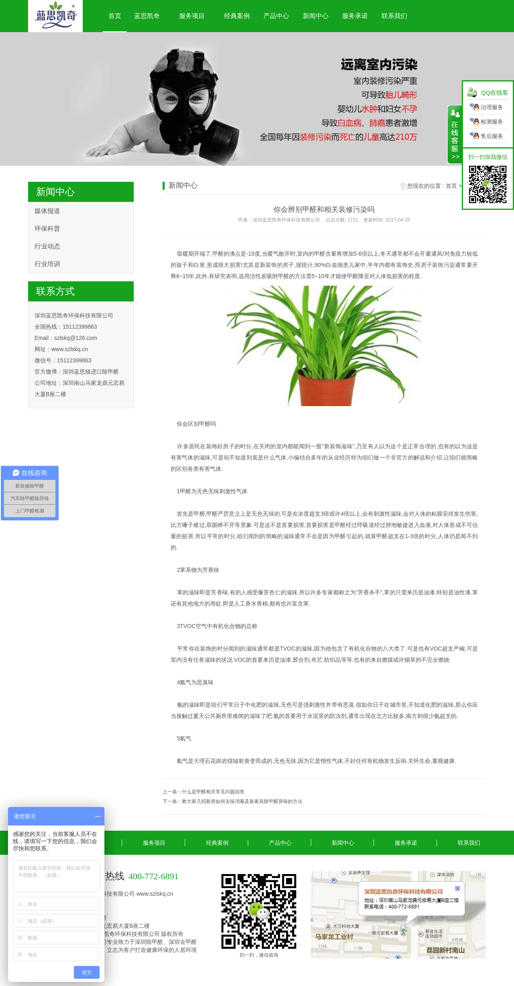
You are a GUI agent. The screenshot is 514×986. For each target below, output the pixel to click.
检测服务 (492, 121)
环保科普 (47, 228)
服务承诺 (355, 15)
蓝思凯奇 (147, 15)
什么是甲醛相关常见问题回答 (213, 792)
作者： (324, 220)
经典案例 (237, 15)
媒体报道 (47, 210)
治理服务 (492, 107)
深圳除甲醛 (149, 942)
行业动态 (47, 246)
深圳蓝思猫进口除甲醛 (91, 371)
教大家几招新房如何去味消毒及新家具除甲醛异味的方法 (242, 801)
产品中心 (276, 15)
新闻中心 (315, 15)
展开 (454, 134)
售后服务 (492, 136)
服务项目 (192, 15)
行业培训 (47, 263)
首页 (114, 15)
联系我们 (394, 15)
